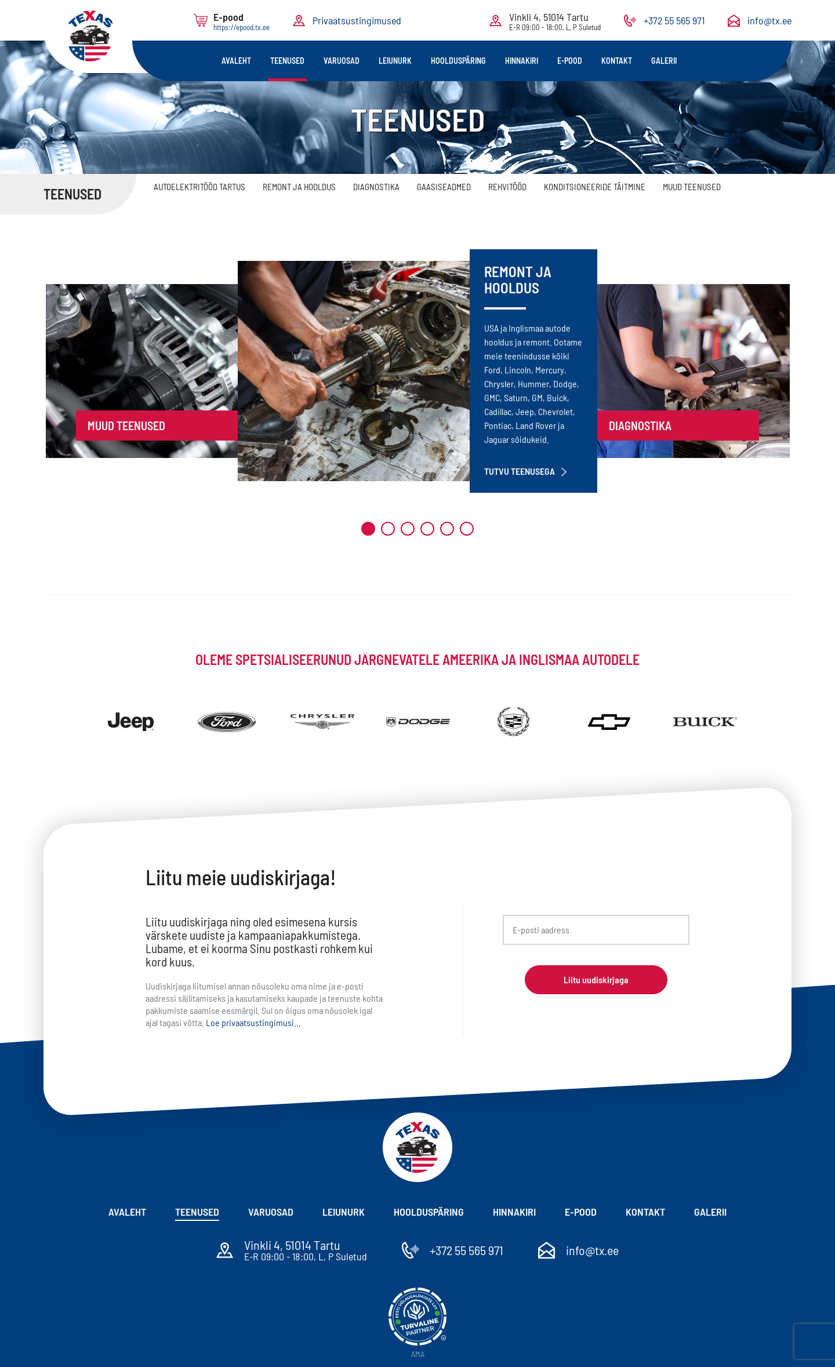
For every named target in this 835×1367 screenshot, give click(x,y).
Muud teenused (692, 186)
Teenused (287, 61)
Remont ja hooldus (299, 186)
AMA (417, 1354)
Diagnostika (376, 186)
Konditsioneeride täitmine (594, 186)
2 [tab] (388, 529)
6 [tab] (467, 529)
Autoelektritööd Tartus (199, 186)
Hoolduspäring (458, 61)
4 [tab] (427, 529)
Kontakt (616, 61)
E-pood (569, 61)
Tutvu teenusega (525, 471)
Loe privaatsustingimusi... (253, 1022)
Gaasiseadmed (444, 186)
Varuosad (342, 61)
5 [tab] (447, 529)
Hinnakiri (521, 61)
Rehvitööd (507, 186)
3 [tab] (408, 529)
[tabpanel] (417, 371)
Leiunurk (395, 61)
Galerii (664, 61)
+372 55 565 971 (674, 20)
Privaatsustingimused (357, 20)
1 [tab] (368, 529)
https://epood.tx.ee (241, 27)
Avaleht (236, 61)
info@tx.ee (769, 20)
